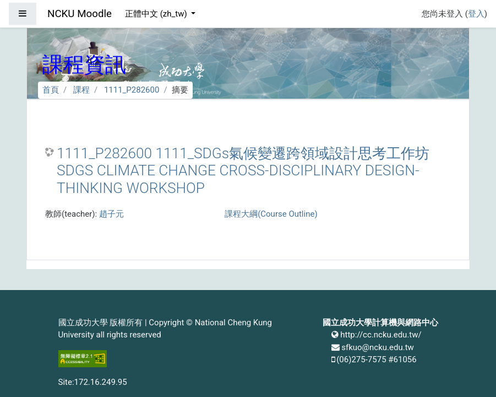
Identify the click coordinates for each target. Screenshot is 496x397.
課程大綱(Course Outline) (271, 214)
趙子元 (111, 214)
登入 (476, 14)
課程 (81, 90)
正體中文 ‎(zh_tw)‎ (157, 14)
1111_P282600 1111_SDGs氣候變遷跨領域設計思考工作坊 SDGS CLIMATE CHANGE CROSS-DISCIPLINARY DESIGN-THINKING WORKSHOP (243, 170)
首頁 (50, 90)
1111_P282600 (132, 90)
